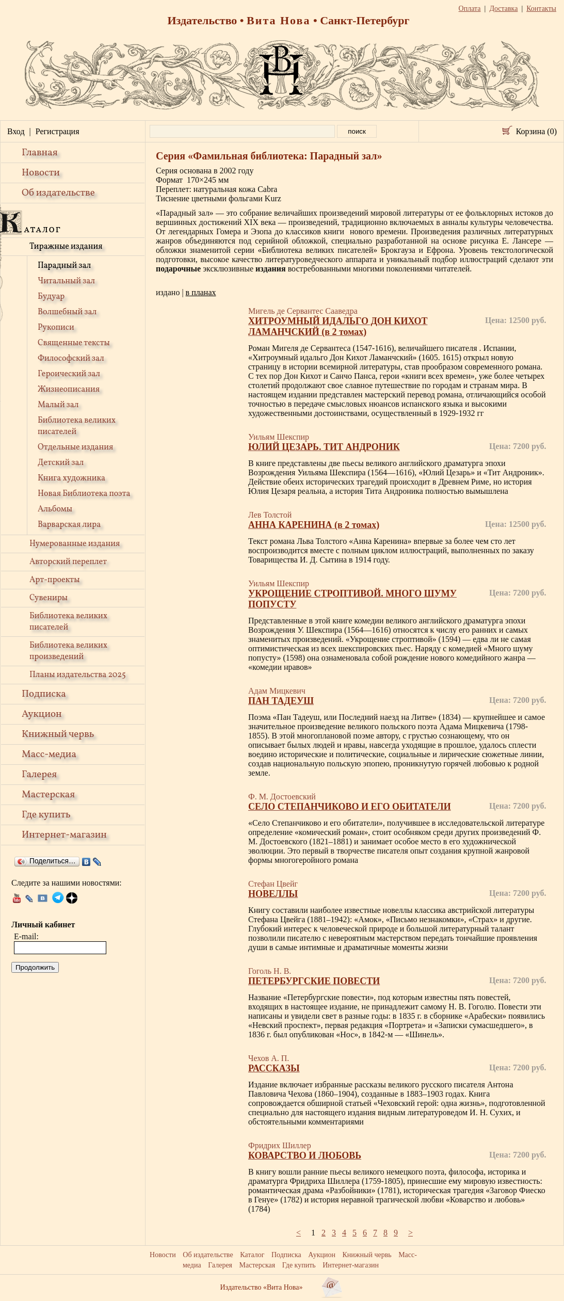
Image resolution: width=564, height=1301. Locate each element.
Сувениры (48, 598)
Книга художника (71, 478)
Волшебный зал (67, 312)
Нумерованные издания (74, 544)
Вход (16, 131)
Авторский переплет (68, 562)
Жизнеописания (69, 389)
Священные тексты (74, 343)
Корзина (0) (536, 131)
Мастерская (48, 794)
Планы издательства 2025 (77, 675)
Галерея (39, 774)
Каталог (252, 1255)
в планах (201, 292)
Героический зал (69, 374)
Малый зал (58, 405)
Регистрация (57, 131)
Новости (41, 173)
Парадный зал (64, 265)
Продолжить (35, 967)
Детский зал (61, 463)
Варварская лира (69, 525)
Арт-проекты (54, 580)
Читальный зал (66, 281)
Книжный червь (58, 734)
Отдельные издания (75, 447)
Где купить (46, 815)
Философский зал (71, 358)
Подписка (44, 694)
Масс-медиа (49, 754)
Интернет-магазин (64, 835)
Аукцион (42, 714)
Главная (40, 152)
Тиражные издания (66, 246)
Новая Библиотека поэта (84, 494)
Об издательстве (58, 193)
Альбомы (55, 509)
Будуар (51, 296)
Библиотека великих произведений (68, 651)
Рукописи (56, 327)
